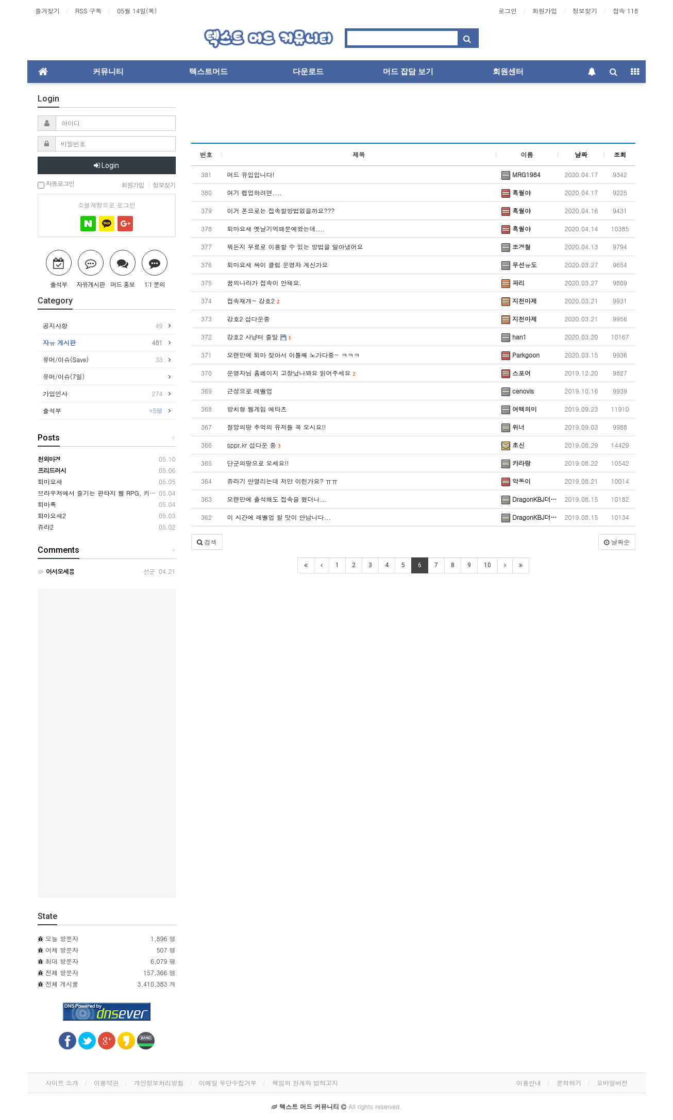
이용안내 (528, 1082)
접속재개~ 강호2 (253, 300)
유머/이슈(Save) (103, 359)
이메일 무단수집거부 (228, 1082)
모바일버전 (612, 1082)
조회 (620, 154)
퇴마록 (47, 504)
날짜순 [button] (617, 541)
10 (487, 565)
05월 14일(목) (137, 10)
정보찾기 (585, 10)
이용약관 (106, 1082)
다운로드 (308, 71)
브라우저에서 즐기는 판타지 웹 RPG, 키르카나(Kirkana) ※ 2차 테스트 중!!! (143, 492)
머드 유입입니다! (251, 174)
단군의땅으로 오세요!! (258, 463)
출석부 (103, 410)
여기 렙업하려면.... (254, 192)
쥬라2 (46, 526)
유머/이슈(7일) (66, 376)
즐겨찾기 (47, 10)
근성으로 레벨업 (250, 390)
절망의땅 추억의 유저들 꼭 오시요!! (276, 426)
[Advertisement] (413, 116)
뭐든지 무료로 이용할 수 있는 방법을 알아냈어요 (295, 246)
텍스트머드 (208, 71)
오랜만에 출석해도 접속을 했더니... (277, 499)
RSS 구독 (88, 10)
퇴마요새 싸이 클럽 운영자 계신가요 (277, 264)
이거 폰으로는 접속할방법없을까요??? (281, 210)
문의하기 (569, 1082)
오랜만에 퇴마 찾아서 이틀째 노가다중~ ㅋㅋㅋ (293, 354)
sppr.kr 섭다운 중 (254, 444)
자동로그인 (56, 184)
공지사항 (103, 325)
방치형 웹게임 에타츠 (257, 408)
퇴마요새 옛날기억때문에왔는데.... (276, 228)
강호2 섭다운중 (248, 318)
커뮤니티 (108, 71)
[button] (207, 542)
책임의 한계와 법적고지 (305, 1082)
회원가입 (544, 10)
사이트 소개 (61, 1082)
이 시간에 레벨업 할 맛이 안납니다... (279, 517)
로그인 (507, 10)
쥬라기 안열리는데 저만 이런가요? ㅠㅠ (282, 481)
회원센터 (508, 71)
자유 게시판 (103, 342)
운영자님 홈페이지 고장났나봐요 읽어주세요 (291, 372)
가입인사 (103, 393)
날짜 (581, 154)
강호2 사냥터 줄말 (259, 336)
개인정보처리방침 (158, 1082)
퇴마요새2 (52, 515)
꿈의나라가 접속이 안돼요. (264, 282)
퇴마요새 (50, 481)
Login (106, 165)
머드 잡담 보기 (408, 71)
